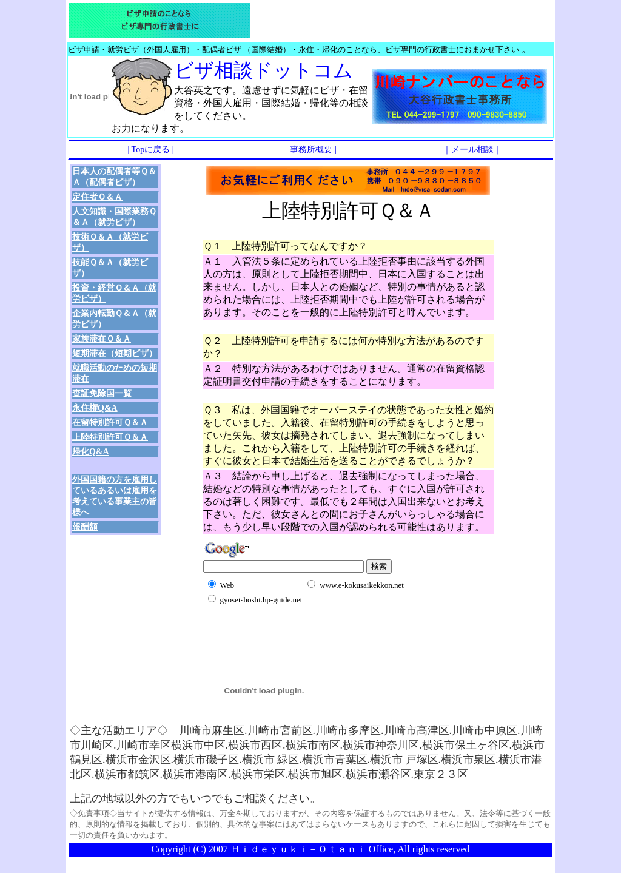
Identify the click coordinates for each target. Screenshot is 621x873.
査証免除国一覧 (102, 393)
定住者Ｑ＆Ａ (97, 196)
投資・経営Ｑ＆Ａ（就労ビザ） (114, 293)
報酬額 (85, 526)
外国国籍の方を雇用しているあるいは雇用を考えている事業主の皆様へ (114, 496)
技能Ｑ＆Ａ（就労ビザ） (110, 268)
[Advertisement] (345, 620)
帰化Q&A (90, 451)
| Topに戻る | (151, 149)
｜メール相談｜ (472, 149)
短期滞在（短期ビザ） (114, 353)
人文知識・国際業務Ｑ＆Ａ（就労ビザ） (114, 217)
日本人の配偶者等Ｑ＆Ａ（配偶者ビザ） (114, 177)
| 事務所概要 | (311, 149)
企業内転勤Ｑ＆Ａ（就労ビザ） (114, 319)
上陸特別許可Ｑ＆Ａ (110, 437)
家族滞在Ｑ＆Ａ (101, 338)
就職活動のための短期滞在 (114, 373)
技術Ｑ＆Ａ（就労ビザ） (110, 242)
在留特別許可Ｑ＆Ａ (110, 422)
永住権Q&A (95, 408)
